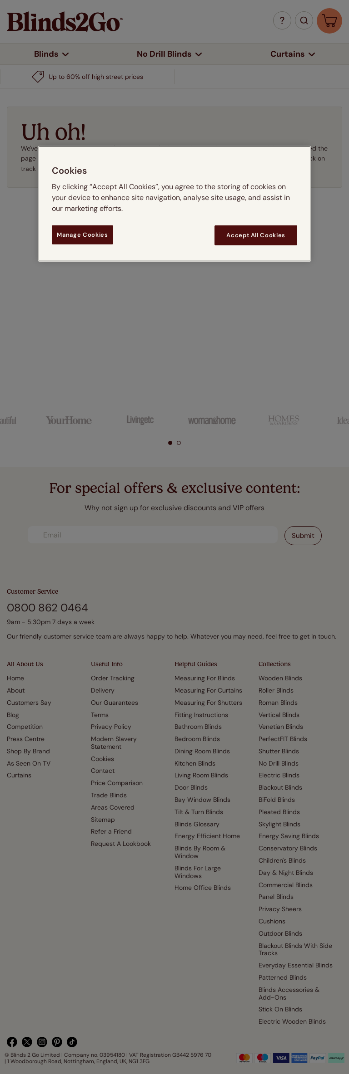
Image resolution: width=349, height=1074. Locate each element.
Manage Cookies (82, 235)
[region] (174, 204)
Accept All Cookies (255, 235)
